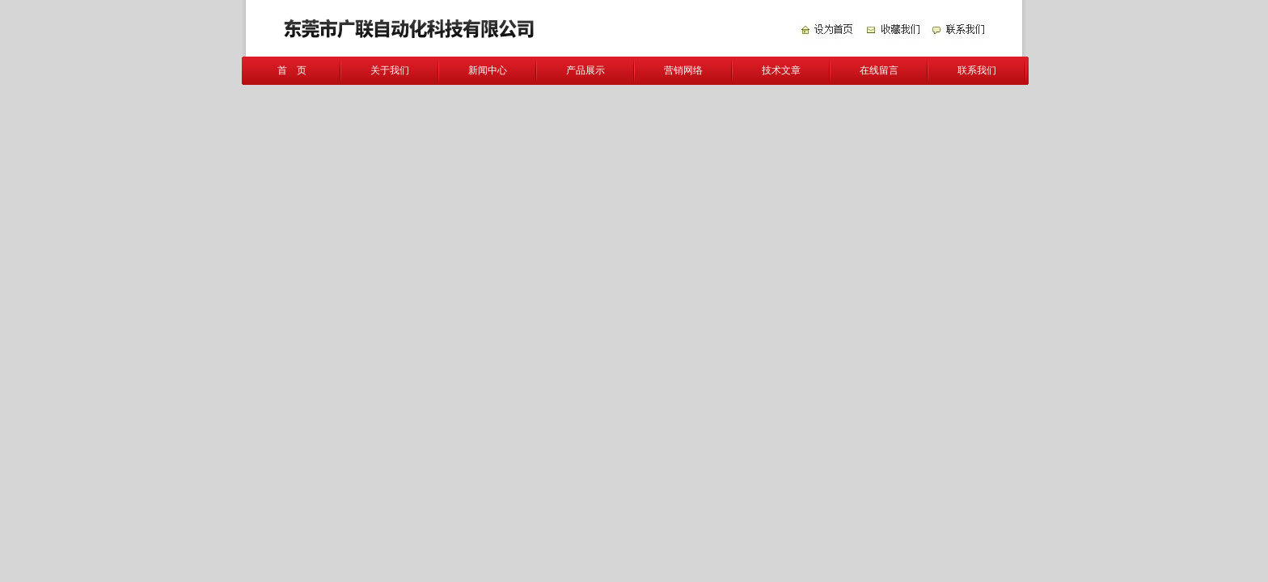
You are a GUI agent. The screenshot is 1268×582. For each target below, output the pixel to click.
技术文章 (781, 70)
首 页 (291, 70)
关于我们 (389, 70)
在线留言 (879, 70)
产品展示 (585, 70)
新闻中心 (487, 70)
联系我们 (976, 70)
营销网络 (683, 70)
